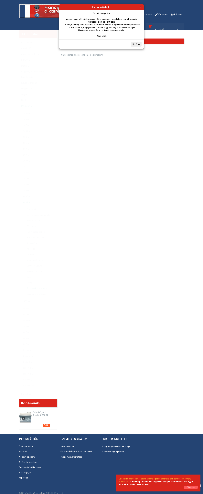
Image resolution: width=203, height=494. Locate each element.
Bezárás (136, 44)
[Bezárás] (141, 6)
